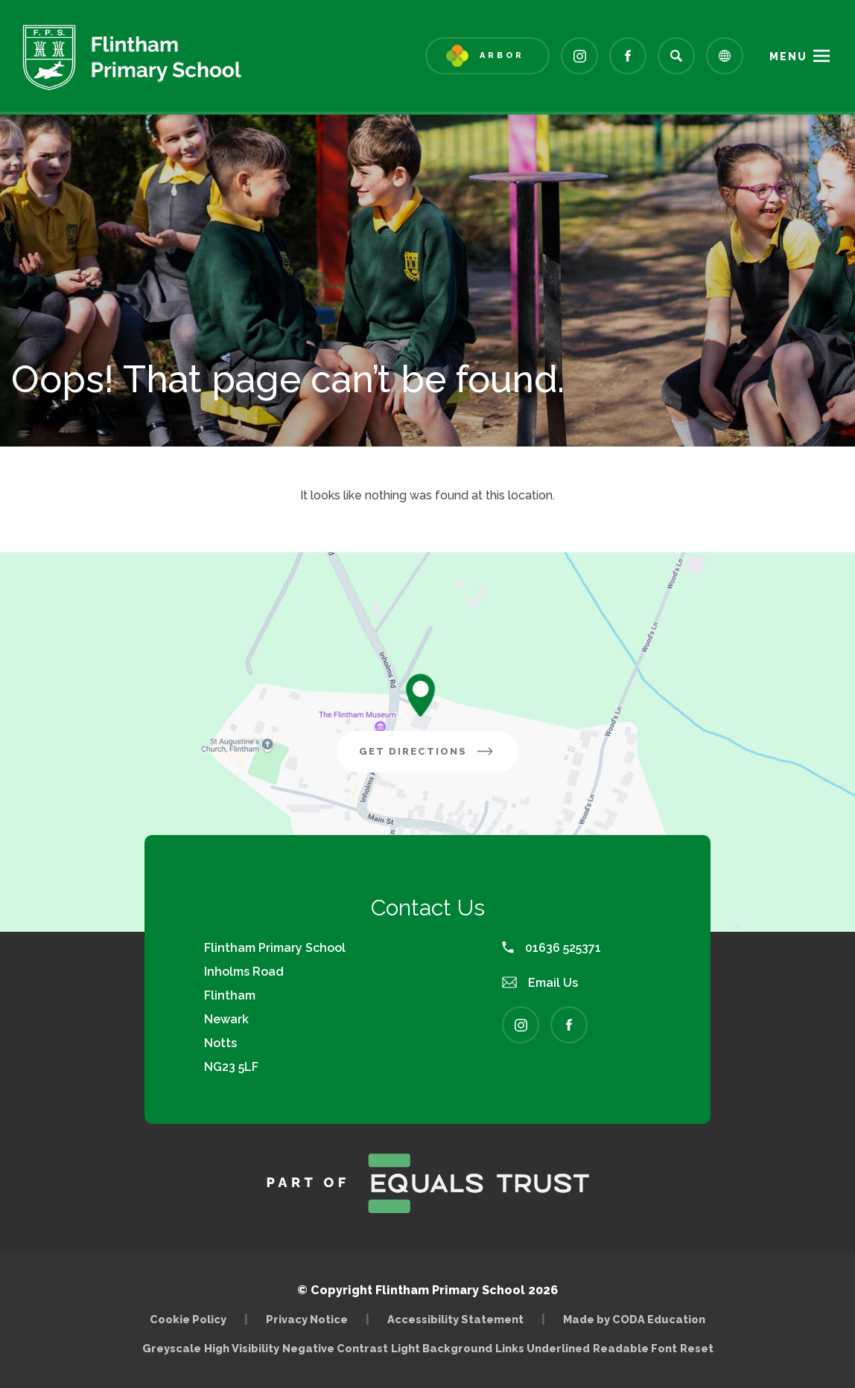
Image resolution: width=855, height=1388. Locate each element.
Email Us (540, 983)
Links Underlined (542, 1348)
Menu (788, 57)
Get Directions (438, 757)
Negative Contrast (335, 1348)
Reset (696, 1348)
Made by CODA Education (634, 1319)
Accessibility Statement (455, 1319)
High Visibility (241, 1348)
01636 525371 (551, 948)
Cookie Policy (188, 1319)
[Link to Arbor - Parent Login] (487, 55)
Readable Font (635, 1348)
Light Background (441, 1348)
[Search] (676, 55)
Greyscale (171, 1348)
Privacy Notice (307, 1319)
